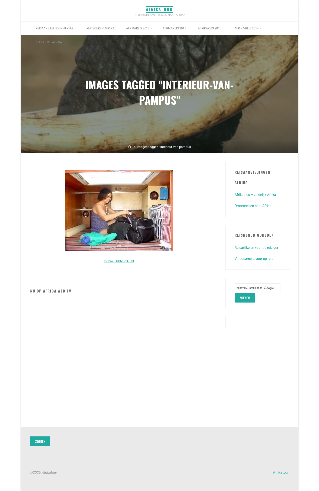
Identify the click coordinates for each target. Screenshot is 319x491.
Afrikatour (159, 9)
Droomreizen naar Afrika (254, 206)
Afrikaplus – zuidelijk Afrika (257, 195)
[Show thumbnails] (119, 261)
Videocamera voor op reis (255, 266)
